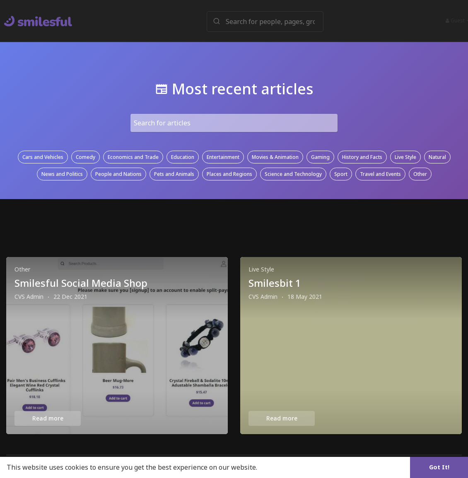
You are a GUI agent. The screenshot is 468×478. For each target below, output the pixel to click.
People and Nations (118, 174)
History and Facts (362, 157)
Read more (47, 418)
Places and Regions (229, 174)
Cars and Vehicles (42, 157)
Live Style (405, 157)
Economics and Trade (133, 157)
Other (420, 174)
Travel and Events (380, 174)
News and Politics (62, 174)
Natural (437, 157)
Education (182, 157)
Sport (340, 174)
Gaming (320, 157)
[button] (265, 21)
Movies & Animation (275, 157)
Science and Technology (293, 174)
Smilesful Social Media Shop (80, 283)
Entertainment (223, 157)
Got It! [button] (439, 467)
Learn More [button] (278, 467)
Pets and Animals (174, 174)
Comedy (85, 157)
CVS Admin (28, 296)
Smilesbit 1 (274, 283)
